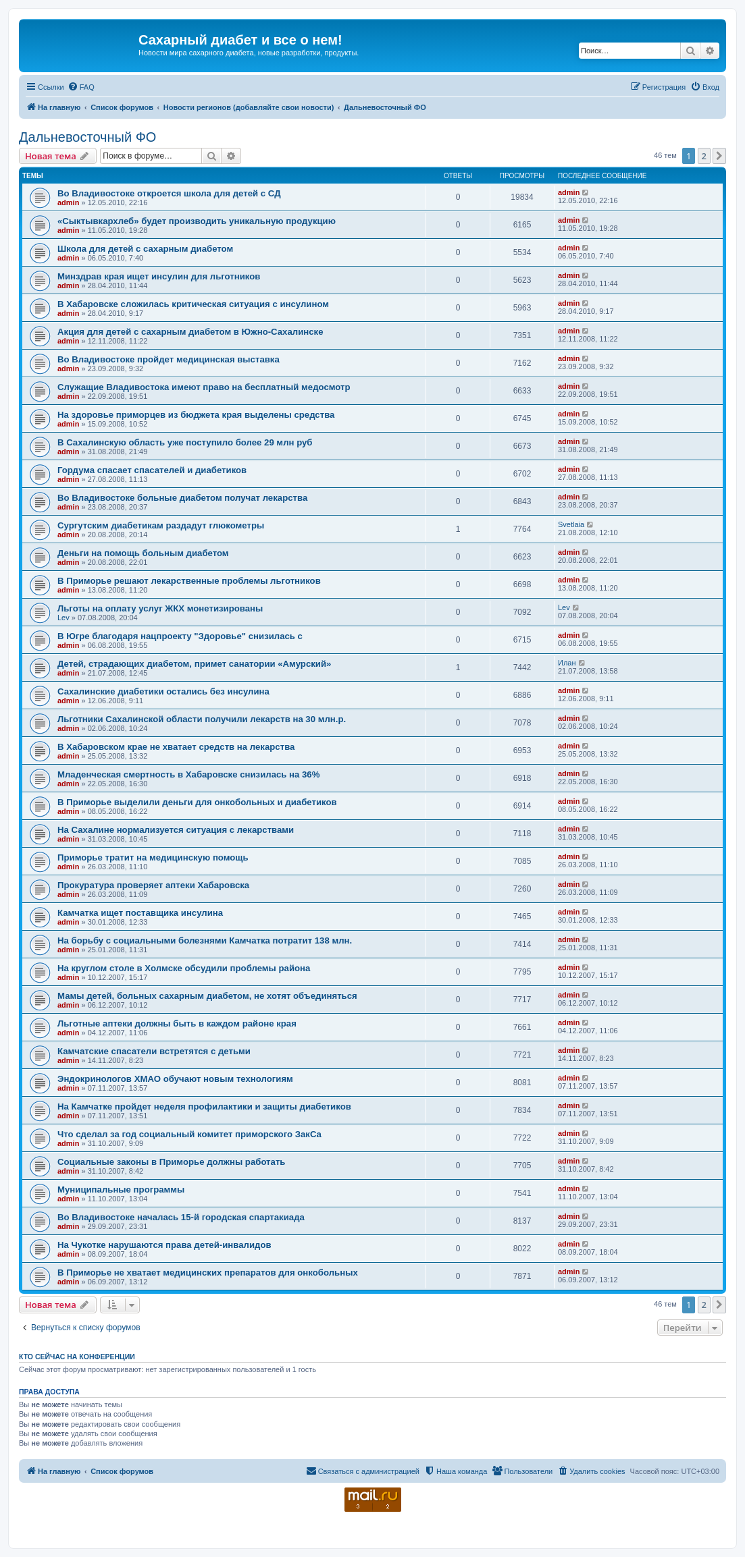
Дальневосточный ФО (87, 137)
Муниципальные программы (120, 1189)
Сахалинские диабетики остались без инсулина (163, 691)
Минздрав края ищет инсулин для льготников (158, 276)
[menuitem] (81, 87)
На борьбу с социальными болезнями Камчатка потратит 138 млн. (204, 940)
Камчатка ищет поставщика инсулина (140, 913)
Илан (567, 663)
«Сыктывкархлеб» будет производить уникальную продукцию (196, 221)
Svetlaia (571, 524)
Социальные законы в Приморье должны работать (171, 1162)
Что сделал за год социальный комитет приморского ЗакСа (189, 1134)
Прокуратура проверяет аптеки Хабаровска (153, 885)
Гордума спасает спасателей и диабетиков (152, 470)
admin (68, 202)
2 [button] (704, 156)
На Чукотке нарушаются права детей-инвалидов (164, 1245)
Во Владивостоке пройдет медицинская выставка (168, 359)
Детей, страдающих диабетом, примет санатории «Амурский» (194, 664)
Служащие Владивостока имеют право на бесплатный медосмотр (204, 387)
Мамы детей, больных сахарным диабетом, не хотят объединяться (207, 996)
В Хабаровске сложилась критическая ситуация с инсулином (193, 304)
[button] (719, 156)
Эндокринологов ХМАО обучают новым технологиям (175, 1079)
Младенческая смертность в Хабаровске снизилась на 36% (188, 774)
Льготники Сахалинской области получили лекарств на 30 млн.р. (201, 719)
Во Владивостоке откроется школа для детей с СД (169, 193)
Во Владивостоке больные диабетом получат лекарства (182, 498)
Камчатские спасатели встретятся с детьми (154, 1051)
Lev (63, 617)
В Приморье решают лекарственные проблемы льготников (189, 581)
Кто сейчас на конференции (77, 1357)
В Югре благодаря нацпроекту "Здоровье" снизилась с (180, 636)
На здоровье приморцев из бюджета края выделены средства (195, 415)
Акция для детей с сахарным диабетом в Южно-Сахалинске (190, 332)
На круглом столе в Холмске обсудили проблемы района (183, 968)
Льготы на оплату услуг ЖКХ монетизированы (160, 608)
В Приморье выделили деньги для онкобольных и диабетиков (197, 802)
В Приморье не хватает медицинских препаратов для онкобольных (207, 1272)
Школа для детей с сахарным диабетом (145, 249)
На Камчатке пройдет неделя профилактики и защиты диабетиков (204, 1106)
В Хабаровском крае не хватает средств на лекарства (175, 747)
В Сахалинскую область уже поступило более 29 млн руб (185, 442)
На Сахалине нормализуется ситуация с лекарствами (175, 830)
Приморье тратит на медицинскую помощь (153, 857)
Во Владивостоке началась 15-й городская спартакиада (181, 1217)
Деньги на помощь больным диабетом (143, 553)
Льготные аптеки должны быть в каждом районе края (177, 1023)
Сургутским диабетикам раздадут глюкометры (160, 525)
